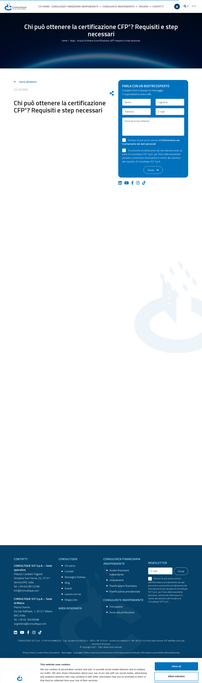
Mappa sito (71, 600)
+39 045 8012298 (28, 586)
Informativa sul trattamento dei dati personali (150, 142)
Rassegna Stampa (75, 577)
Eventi (68, 588)
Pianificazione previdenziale (125, 591)
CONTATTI (158, 6)
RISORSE (145, 6)
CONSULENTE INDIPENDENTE (119, 6)
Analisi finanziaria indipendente (119, 572)
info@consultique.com (26, 590)
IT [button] (193, 6)
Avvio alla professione (122, 612)
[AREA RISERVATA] (177, 6)
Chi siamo (70, 566)
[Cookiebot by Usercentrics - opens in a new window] (19, 663)
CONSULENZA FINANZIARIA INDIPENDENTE (76, 6)
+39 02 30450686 (28, 619)
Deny (176, 649)
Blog (67, 583)
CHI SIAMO (44, 6)
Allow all (176, 629)
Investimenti (117, 580)
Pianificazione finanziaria (123, 586)
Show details (161, 663)
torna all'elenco (25, 82)
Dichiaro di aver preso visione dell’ (150, 142)
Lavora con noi (73, 594)
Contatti (69, 571)
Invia (150, 170)
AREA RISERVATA (70, 608)
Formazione (116, 607)
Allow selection (176, 639)
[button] (186, 6)
